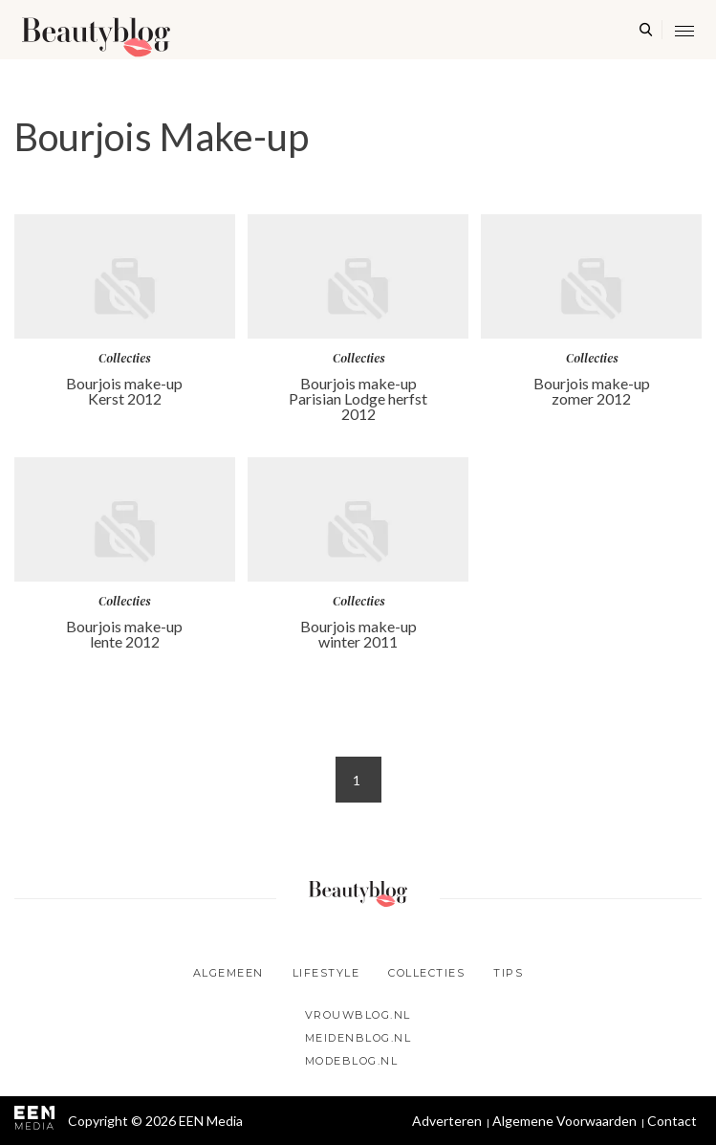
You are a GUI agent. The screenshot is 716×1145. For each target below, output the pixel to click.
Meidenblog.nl (358, 1038)
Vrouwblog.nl (358, 1015)
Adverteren (447, 1120)
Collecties (426, 973)
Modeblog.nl (352, 1061)
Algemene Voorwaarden (564, 1120)
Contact (672, 1120)
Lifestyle (326, 973)
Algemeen (228, 973)
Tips (508, 973)
